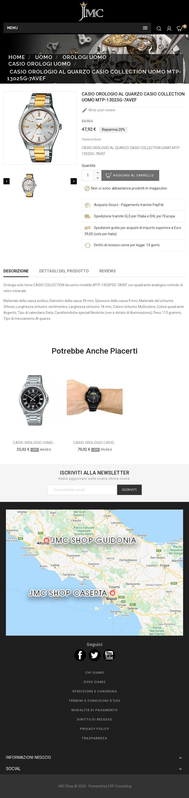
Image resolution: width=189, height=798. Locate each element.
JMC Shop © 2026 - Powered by (83, 786)
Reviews (107, 271)
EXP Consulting (119, 786)
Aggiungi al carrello (133, 175)
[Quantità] (88, 175)
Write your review (98, 110)
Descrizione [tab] (16, 271)
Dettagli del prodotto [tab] (64, 271)
